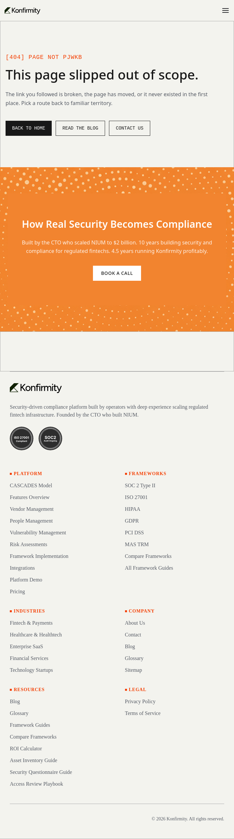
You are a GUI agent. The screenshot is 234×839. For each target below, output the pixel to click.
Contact (133, 634)
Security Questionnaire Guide (41, 772)
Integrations (22, 568)
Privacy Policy (140, 701)
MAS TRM (137, 544)
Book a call (117, 273)
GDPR (132, 521)
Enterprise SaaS (26, 646)
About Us (135, 623)
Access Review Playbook (36, 784)
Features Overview (29, 497)
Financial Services (29, 658)
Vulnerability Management (38, 532)
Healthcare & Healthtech (36, 634)
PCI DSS (134, 532)
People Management (31, 521)
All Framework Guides (149, 568)
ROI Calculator (26, 748)
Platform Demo (26, 579)
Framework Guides (30, 725)
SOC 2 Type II (140, 485)
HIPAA (132, 509)
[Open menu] (225, 10)
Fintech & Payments (31, 623)
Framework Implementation (39, 556)
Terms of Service (143, 713)
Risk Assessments (28, 544)
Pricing (17, 591)
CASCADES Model (31, 485)
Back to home (28, 128)
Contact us (129, 128)
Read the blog (80, 128)
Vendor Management (32, 509)
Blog (130, 646)
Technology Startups (31, 670)
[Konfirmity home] (36, 387)
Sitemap (133, 670)
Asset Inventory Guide (33, 760)
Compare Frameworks (148, 556)
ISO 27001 (136, 497)
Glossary (134, 658)
